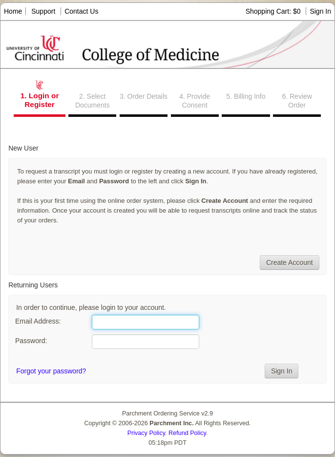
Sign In (320, 11)
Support (43, 11)
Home (13, 11)
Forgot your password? (51, 371)
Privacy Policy (146, 433)
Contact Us (81, 11)
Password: (31, 341)
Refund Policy (187, 433)
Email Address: (38, 321)
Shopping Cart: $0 (274, 11)
